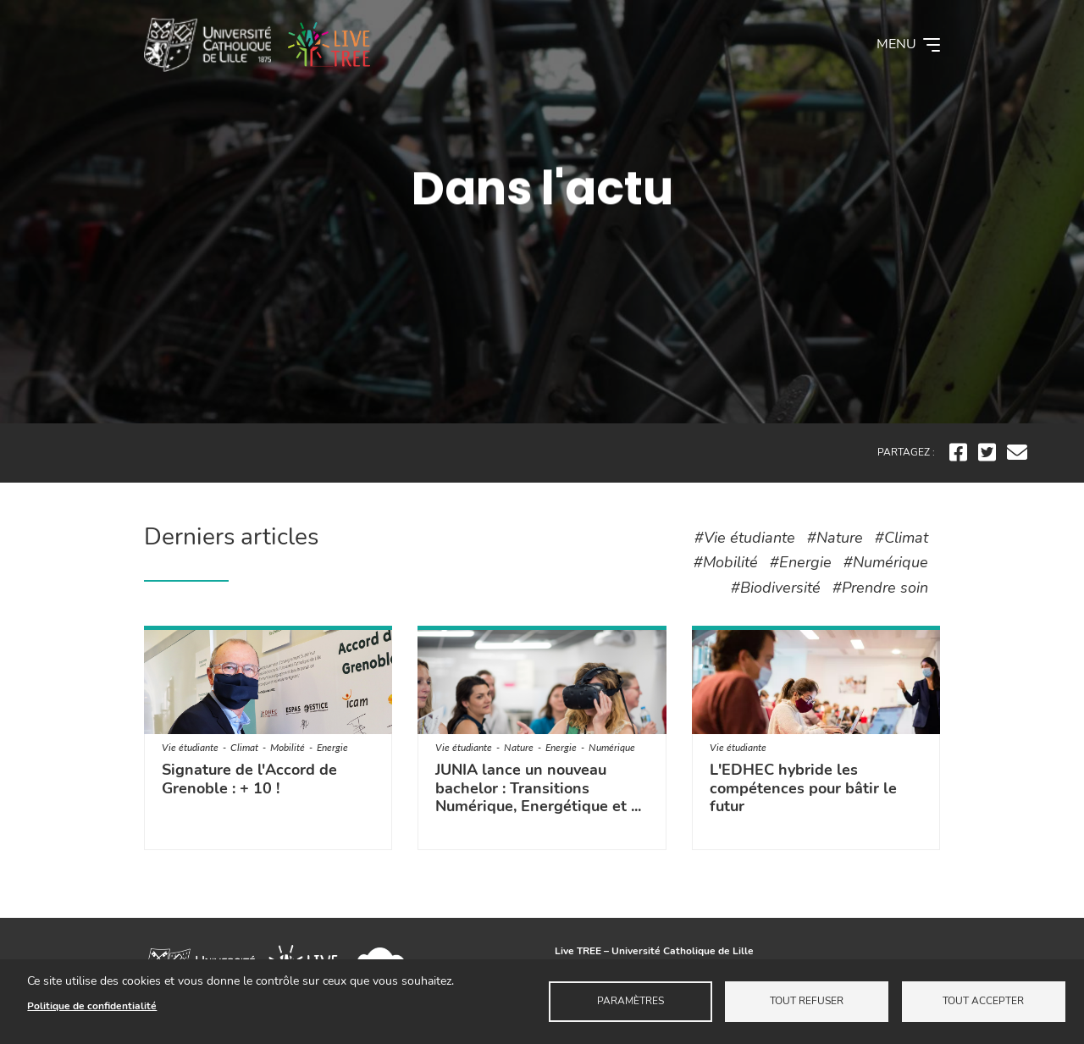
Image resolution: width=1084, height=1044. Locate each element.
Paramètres (630, 1001)
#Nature (835, 538)
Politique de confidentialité (92, 1006)
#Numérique (885, 562)
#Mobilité (726, 562)
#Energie (801, 562)
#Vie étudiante (744, 538)
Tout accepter (983, 1001)
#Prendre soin (880, 587)
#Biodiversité (776, 587)
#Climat (901, 538)
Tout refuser (806, 1001)
